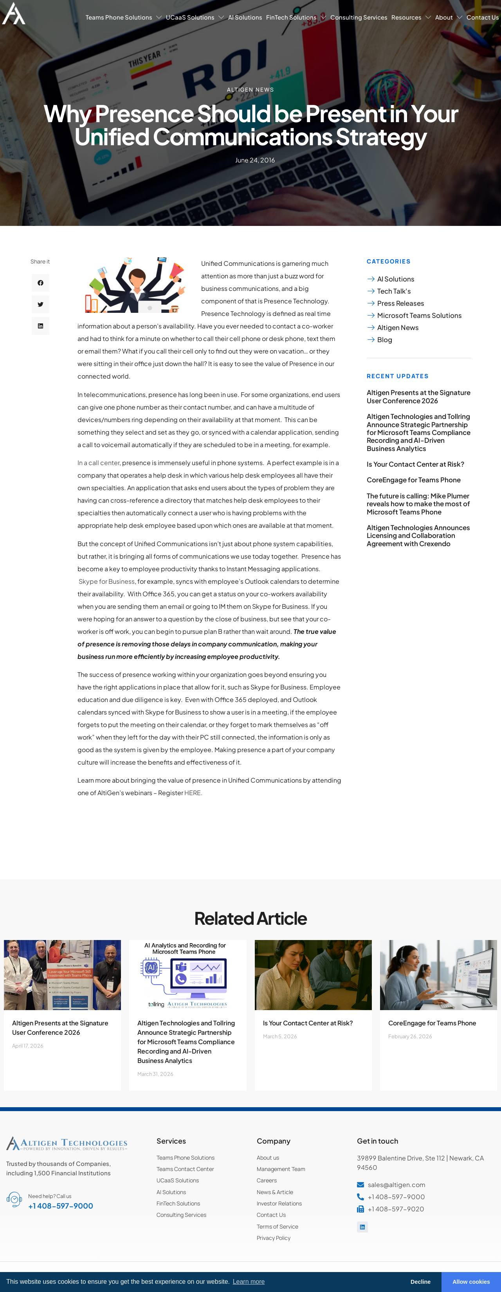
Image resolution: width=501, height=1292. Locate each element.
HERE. (193, 793)
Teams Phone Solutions (124, 17)
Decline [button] (421, 1282)
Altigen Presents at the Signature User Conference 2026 (418, 396)
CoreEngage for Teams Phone (414, 479)
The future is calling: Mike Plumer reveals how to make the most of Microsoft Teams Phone (418, 503)
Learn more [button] (249, 1281)
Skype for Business (107, 581)
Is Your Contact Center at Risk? (415, 464)
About (449, 17)
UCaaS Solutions (195, 17)
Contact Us (483, 17)
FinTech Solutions (296, 17)
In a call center (98, 462)
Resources (411, 17)
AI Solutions (245, 17)
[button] (40, 283)
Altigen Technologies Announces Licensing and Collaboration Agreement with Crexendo (418, 535)
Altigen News (250, 89)
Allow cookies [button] (471, 1282)
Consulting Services (358, 17)
